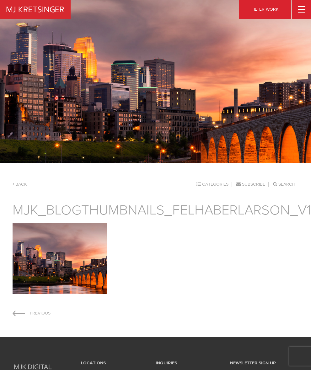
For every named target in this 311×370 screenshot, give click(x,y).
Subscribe (250, 184)
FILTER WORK (264, 9)
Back (20, 184)
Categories (212, 184)
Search (284, 184)
